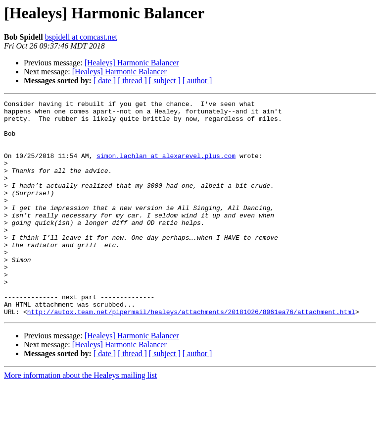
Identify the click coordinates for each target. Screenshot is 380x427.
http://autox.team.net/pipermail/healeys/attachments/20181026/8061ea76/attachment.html (191, 354)
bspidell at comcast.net (81, 37)
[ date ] (105, 80)
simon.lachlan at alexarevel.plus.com (166, 167)
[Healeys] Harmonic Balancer (132, 62)
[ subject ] (165, 80)
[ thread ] (132, 80)
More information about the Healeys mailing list (80, 418)
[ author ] (197, 80)
